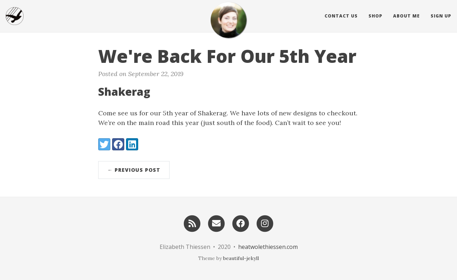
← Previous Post (133, 169)
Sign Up (441, 16)
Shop (375, 16)
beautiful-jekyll (241, 258)
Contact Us (341, 16)
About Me (406, 16)
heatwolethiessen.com (268, 247)
